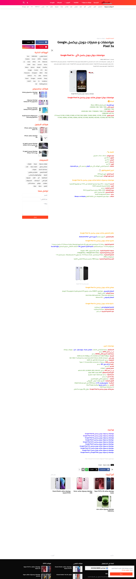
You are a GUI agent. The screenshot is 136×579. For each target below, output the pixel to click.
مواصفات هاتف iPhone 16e (30, 136)
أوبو (85, 7)
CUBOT (29, 81)
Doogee (33, 78)
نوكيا (62, 7)
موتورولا (57, 7)
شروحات (52, 2)
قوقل (51, 7)
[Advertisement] (68, 23)
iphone (32, 67)
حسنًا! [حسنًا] (121, 574)
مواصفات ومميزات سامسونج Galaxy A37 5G (30, 100)
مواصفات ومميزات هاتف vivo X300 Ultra (105, 510)
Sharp (45, 78)
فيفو (81, 7)
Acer (34, 81)
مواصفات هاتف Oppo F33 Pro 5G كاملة (104, 492)
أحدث (111, 555)
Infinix (34, 62)
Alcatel (38, 67)
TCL (35, 75)
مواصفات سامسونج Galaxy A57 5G (29, 93)
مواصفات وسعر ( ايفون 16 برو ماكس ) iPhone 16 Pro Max (30, 145)
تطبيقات (59, 2)
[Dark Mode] (27, 2)
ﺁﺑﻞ (38, 178)
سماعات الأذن (31, 183)
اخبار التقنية (44, 178)
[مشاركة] (52, 50)
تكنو (28, 7)
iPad (46, 73)
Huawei (45, 59)
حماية (40, 186)
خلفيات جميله (34, 167)
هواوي (76, 7)
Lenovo (40, 64)
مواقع (39, 183)
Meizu (26, 67)
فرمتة (35, 164)
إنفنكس (66, 7)
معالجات (45, 183)
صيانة (35, 186)
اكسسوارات (29, 180)
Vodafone (44, 81)
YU (39, 81)
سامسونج (100, 7)
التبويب (68, 2)
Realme (27, 59)
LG (24, 62)
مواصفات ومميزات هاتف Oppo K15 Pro (31, 575)
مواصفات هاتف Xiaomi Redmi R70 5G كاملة (62, 492)
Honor (33, 59)
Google (100, 465)
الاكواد (45, 175)
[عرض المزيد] (79, 469)
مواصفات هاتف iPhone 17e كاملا (30, 128)
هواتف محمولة (86, 2)
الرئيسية (96, 2)
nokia (28, 62)
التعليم (45, 186)
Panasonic (27, 73)
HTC (32, 7)
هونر (71, 7)
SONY (28, 64)
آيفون (94, 7)
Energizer (34, 73)
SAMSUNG (34, 56)
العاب (34, 178)
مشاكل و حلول (43, 167)
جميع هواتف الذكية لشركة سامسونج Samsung (29, 116)
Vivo (28, 56)
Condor (36, 70)
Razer (27, 78)
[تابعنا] (24, 6)
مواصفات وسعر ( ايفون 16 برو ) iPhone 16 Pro (30, 152)
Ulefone (30, 75)
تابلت (27, 167)
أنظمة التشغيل (43, 172)
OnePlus (37, 7)
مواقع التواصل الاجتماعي (35, 175)
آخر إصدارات (36, 180)
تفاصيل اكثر (126, 570)
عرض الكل (53, 474)
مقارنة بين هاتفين (32, 172)
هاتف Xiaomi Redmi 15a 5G (64, 574)
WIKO (41, 73)
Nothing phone (43, 84)
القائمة (76, 2)
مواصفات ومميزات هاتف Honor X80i (83, 492)
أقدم (53, 555)
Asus (34, 64)
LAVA (39, 75)
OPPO (39, 59)
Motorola (44, 62)
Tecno (45, 64)
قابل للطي (44, 180)
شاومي (89, 7)
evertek (40, 78)
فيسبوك (28, 178)
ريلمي (42, 7)
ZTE (47, 7)
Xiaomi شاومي (43, 56)
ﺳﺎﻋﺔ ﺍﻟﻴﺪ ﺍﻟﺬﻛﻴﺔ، (43, 169)
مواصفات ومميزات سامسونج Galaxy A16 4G (30, 108)
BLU (46, 70)
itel (36, 84)
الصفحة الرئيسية (110, 38)
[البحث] (23, 2)
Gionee (45, 75)
